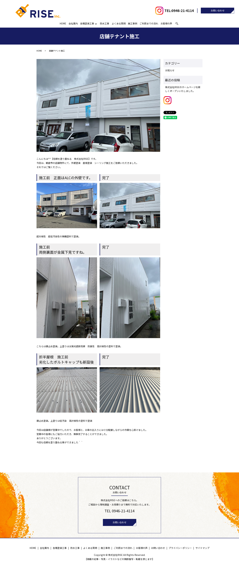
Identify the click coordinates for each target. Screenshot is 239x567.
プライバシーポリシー (180, 548)
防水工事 (104, 23)
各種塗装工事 (87, 23)
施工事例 (132, 23)
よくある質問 (119, 23)
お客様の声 (166, 23)
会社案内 (73, 23)
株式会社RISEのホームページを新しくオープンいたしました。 (182, 88)
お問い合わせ (218, 10)
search (176, 23)
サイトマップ (202, 548)
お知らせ (169, 70)
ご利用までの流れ (149, 23)
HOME (63, 23)
